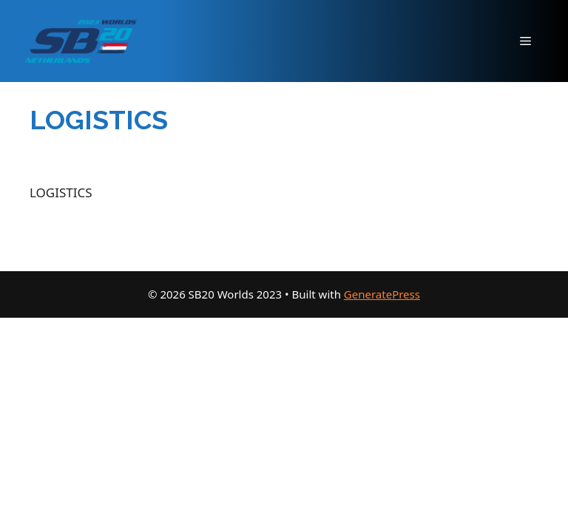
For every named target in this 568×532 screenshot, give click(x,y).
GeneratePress (382, 294)
